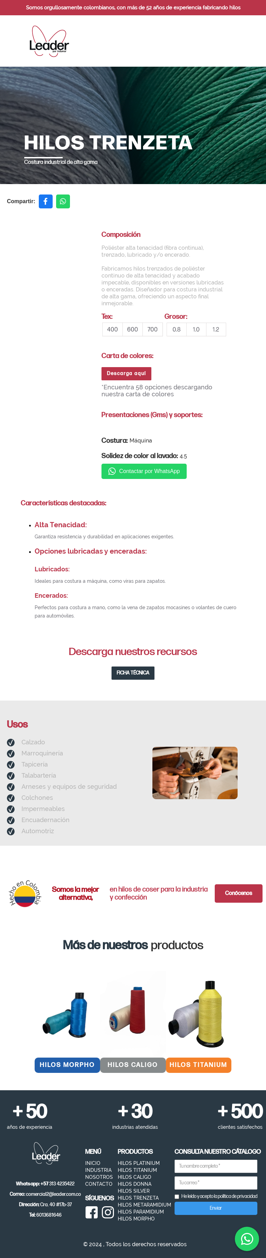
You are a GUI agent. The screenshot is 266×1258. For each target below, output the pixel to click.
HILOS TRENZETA (138, 1198)
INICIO (92, 1163)
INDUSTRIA (98, 1170)
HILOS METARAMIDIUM (144, 1205)
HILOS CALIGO (134, 1177)
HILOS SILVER (134, 1191)
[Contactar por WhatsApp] (247, 1239)
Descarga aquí (126, 373)
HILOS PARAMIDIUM (141, 1212)
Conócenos (238, 893)
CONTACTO (99, 1184)
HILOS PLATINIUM (139, 1163)
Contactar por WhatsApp (144, 471)
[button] (240, 41)
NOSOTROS (99, 1177)
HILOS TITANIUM (137, 1170)
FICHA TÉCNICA (133, 673)
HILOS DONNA (134, 1184)
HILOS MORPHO (136, 1219)
